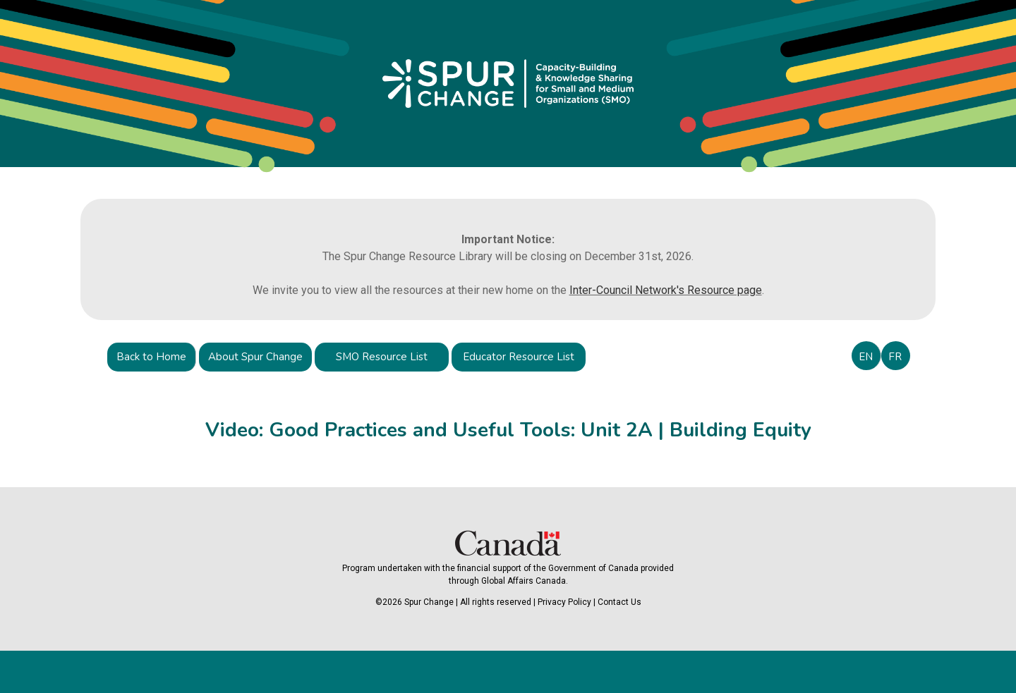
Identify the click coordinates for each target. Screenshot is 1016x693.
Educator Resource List (518, 357)
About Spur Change (255, 357)
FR (895, 357)
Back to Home (151, 357)
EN (866, 357)
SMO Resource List (382, 357)
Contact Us (619, 602)
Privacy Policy (564, 602)
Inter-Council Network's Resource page (665, 290)
